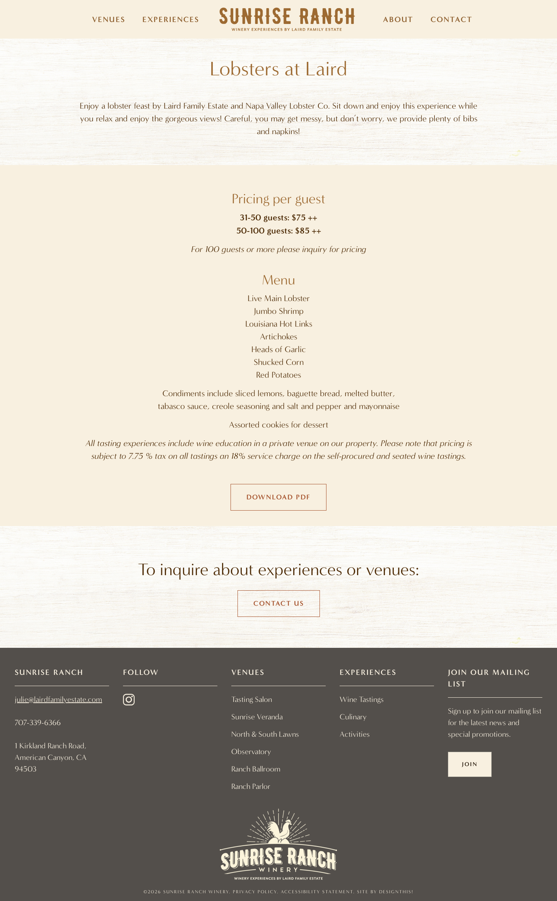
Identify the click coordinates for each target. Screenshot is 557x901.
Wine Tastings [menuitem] (362, 699)
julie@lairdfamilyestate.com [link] (58, 699)
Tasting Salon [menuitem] (251, 699)
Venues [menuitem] (108, 19)
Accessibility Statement (317, 891)
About (398, 19)
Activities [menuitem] (355, 734)
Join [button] (470, 764)
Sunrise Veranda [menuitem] (257, 716)
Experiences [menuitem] (170, 19)
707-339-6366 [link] (38, 722)
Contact (452, 19)
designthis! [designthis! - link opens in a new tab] (396, 891)
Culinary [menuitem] (353, 716)
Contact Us (278, 603)
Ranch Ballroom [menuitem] (255, 769)
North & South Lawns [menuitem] (265, 734)
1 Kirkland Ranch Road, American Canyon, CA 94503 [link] (51, 757)
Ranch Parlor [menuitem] (250, 786)
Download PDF (278, 497)
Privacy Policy (255, 891)
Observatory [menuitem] (251, 751)
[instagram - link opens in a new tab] (129, 701)
